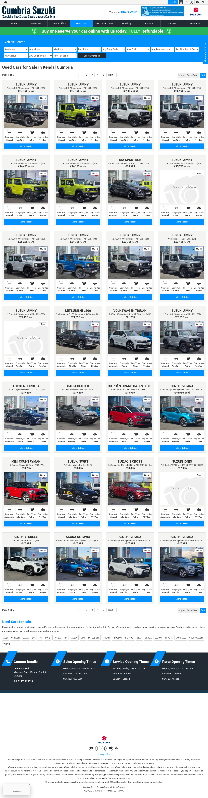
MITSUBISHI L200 (78, 310)
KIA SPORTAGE (130, 160)
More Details (26, 146)
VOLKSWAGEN (196, 638)
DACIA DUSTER (78, 386)
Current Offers (59, 23)
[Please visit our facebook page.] (186, 2)
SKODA (148, 638)
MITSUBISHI (93, 638)
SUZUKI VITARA (182, 386)
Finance (149, 23)
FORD (47, 638)
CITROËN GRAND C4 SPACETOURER (133, 386)
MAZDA (73, 638)
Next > (111, 74)
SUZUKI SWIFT (78, 461)
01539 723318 (130, 12)
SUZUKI (158, 638)
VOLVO (6, 644)
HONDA (57, 638)
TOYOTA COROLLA (26, 386)
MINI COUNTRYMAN (26, 461)
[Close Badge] (29, 784)
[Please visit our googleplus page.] (203, 2)
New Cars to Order (104, 23)
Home (14, 23)
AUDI (5, 638)
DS (33, 638)
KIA (65, 638)
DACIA (26, 638)
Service (171, 23)
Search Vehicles (92, 55)
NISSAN (106, 638)
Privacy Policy (104, 754)
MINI (83, 638)
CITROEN (15, 638)
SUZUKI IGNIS (182, 461)
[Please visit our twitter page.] (191, 2)
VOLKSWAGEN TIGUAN (130, 310)
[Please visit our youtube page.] (197, 2)
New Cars (36, 23)
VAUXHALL (181, 638)
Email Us (173, 2)
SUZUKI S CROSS (130, 461)
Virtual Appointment (205, 52)
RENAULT (129, 638)
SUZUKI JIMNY (26, 84)
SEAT (139, 638)
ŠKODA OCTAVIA (78, 537)
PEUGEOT (117, 638)
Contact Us (194, 23)
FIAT (40, 638)
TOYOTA (168, 638)
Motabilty (126, 23)
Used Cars (81, 23)
